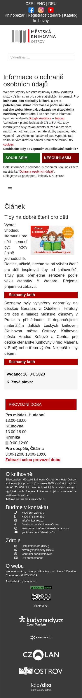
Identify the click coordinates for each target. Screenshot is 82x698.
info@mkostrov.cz (33, 520)
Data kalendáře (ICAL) (35, 546)
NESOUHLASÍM (57, 158)
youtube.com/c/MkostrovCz (38, 532)
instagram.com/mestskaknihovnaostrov (46, 528)
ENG (41, 4)
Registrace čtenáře (44, 15)
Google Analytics (39, 118)
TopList (59, 118)
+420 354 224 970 (33, 512)
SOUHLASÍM (16, 158)
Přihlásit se (41, 606)
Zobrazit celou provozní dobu (32, 460)
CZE (29, 4)
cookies (8, 144)
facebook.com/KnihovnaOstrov (40, 524)
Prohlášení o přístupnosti (21, 581)
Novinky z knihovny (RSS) (38, 550)
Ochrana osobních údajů (36, 171)
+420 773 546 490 (33, 516)
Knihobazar (14, 15)
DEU (52, 4)
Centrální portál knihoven (37, 554)
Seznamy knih (22, 295)
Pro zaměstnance (32, 557)
